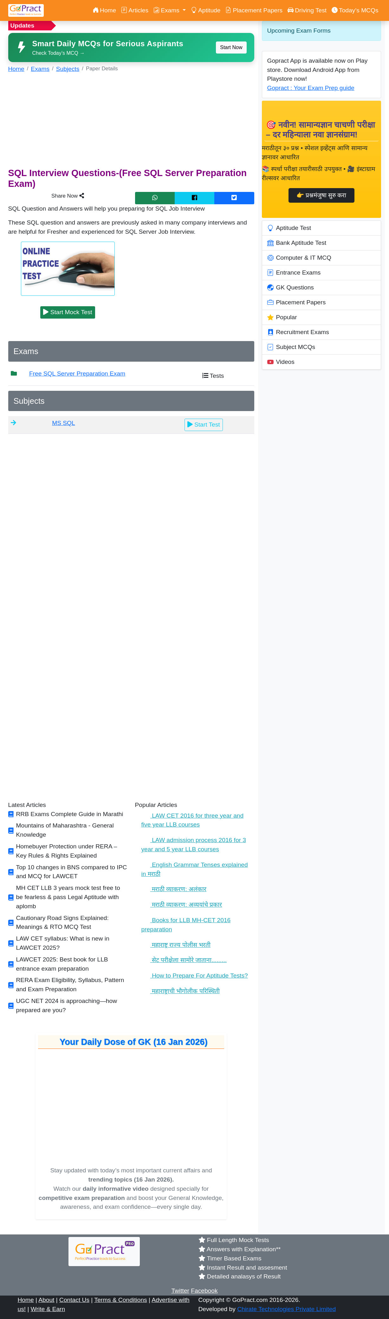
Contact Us (74, 1300)
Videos (281, 362)
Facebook (204, 1290)
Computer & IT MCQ (299, 258)
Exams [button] (167, 10)
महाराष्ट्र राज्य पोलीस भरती (176, 945)
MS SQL (63, 423)
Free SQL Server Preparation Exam (77, 373)
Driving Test (307, 10)
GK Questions (290, 287)
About (46, 1300)
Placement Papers (253, 10)
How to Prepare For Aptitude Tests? (194, 975)
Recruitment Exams (298, 332)
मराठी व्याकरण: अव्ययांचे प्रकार (181, 904)
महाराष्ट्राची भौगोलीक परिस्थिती (180, 991)
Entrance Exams (294, 272)
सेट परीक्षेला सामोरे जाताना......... (184, 960)
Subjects (68, 69)
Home (104, 10)
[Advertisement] (131, 123)
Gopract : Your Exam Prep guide (310, 88)
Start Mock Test (67, 312)
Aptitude (205, 10)
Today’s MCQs (355, 10)
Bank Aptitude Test (297, 243)
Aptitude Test (289, 228)
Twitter (180, 1290)
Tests (213, 375)
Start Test (203, 424)
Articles (134, 10)
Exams (40, 69)
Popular (282, 317)
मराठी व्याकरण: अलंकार (174, 889)
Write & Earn (48, 1309)
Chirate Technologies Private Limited (286, 1309)
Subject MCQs (291, 347)
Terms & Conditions (120, 1300)
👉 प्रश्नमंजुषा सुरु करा (321, 195)
